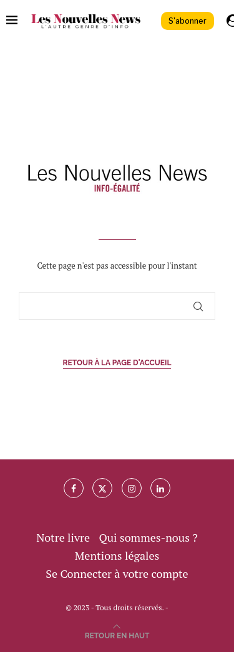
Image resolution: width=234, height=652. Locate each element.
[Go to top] (117, 633)
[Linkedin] (160, 488)
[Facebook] (74, 488)
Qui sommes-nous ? (148, 537)
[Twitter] (102, 488)
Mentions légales (117, 555)
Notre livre (63, 537)
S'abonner (187, 21)
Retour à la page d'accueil (117, 362)
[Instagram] (132, 488)
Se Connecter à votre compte (117, 573)
